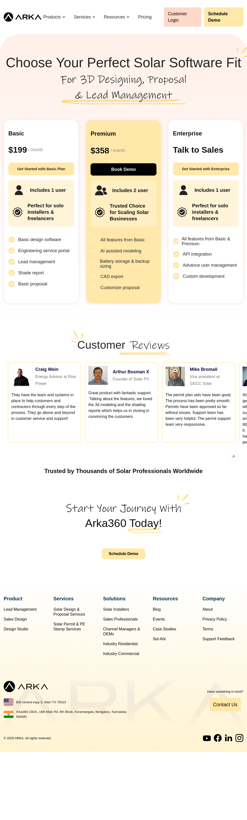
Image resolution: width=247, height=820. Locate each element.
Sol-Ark (159, 639)
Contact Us (225, 704)
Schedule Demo (218, 17)
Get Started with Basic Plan (41, 169)
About (207, 609)
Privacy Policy (214, 619)
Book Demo (123, 169)
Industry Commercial (121, 654)
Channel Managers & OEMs (121, 631)
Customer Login (177, 17)
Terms (207, 629)
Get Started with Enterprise (206, 169)
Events (159, 619)
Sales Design (15, 619)
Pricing (145, 17)
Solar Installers (116, 609)
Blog (157, 609)
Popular (146, 133)
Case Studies (164, 629)
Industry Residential (120, 644)
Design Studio (16, 629)
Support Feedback (218, 639)
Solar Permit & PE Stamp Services (69, 626)
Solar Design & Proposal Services (69, 611)
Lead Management (20, 609)
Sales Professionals (120, 619)
